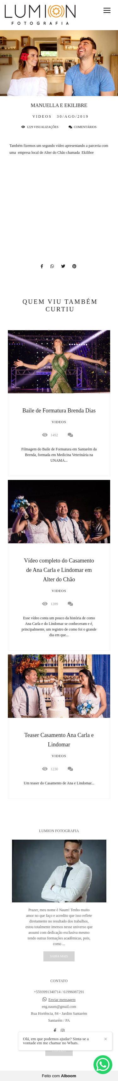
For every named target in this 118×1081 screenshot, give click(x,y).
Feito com (59, 1075)
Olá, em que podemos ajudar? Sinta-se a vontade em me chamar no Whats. (56, 1041)
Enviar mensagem (62, 1000)
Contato (59, 1050)
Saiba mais (59, 956)
